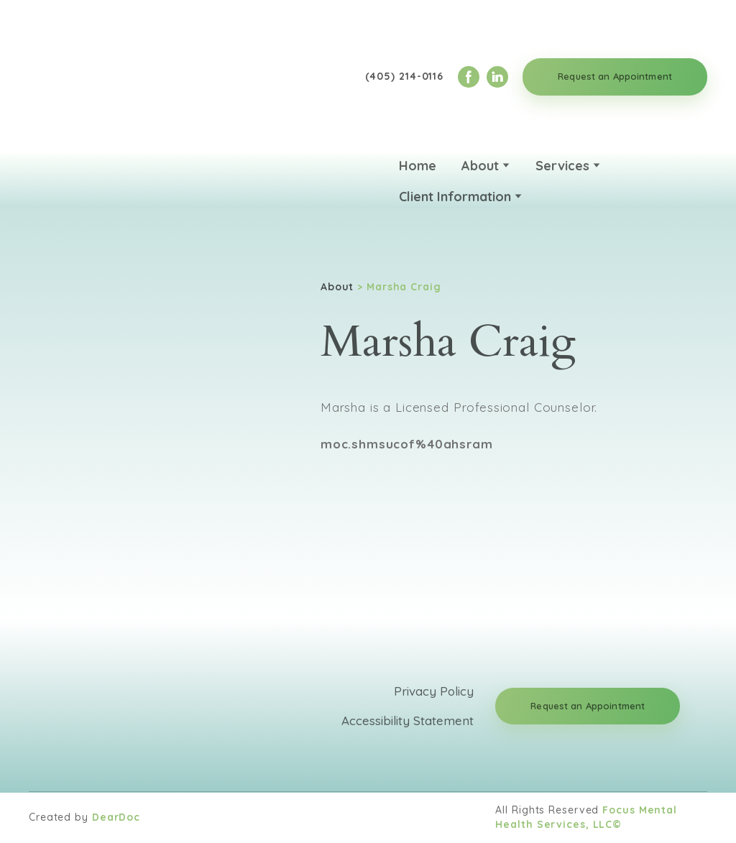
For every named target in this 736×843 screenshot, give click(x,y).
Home (417, 165)
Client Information (455, 196)
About (480, 165)
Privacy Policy (434, 691)
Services (562, 165)
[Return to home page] (104, 76)
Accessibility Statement (407, 720)
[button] (468, 77)
